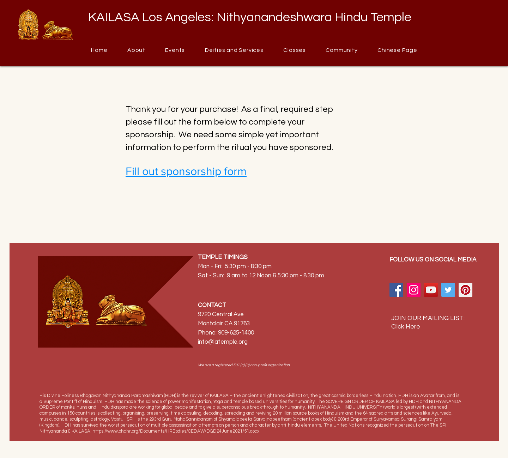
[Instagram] (414, 290)
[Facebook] (396, 290)
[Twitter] (448, 290)
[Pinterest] (465, 290)
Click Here (405, 326)
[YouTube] (431, 290)
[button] (341, 50)
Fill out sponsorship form (186, 171)
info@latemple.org (223, 342)
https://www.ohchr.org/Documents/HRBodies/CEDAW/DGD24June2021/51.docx (175, 431)
